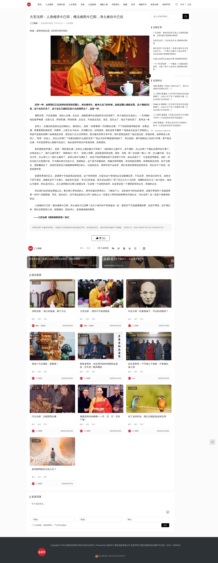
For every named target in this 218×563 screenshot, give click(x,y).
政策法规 (155, 4)
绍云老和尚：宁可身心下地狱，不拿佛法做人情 (125, 373)
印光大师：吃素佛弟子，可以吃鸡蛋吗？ (125, 326)
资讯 (40, 4)
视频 (126, 4)
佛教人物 (104, 4)
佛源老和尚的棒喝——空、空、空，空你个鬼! (86, 420)
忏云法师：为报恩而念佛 (44, 418)
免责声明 (167, 4)
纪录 (134, 4)
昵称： (36, 515)
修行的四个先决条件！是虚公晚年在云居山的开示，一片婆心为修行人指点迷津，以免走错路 (170, 51)
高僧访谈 (61, 4)
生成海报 (101, 268)
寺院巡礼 (116, 4)
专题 (83, 4)
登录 (182, 4)
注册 (189, 4)
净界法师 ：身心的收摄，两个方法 (48, 326)
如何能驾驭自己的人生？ (44, 465)
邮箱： (74, 515)
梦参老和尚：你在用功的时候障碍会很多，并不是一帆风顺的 (86, 373)
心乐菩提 (73, 4)
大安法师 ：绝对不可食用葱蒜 (85, 324)
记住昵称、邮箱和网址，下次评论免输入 (49, 521)
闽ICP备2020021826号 (84, 541)
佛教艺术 (143, 4)
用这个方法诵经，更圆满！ (45, 371)
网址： (112, 515)
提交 (137, 521)
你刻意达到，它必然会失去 (164, 40)
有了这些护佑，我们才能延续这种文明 (125, 420)
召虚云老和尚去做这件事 (163, 59)
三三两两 (34, 23)
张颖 (155, 86)
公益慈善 (93, 4)
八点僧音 (50, 4)
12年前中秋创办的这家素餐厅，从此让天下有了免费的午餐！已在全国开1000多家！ (171, 96)
